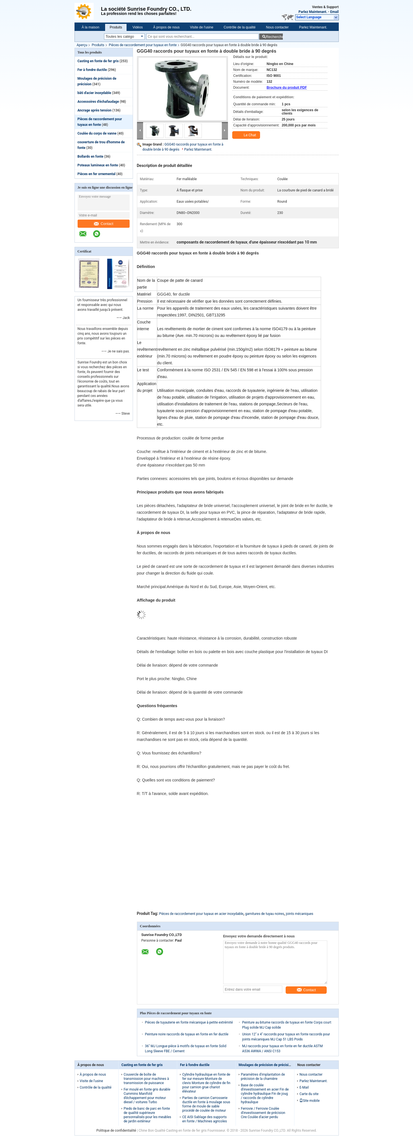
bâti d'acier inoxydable (94, 93)
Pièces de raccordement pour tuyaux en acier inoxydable (201, 914)
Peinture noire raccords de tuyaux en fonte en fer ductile (187, 1034)
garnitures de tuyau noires (264, 914)
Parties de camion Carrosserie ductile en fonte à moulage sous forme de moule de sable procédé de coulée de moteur (206, 1104)
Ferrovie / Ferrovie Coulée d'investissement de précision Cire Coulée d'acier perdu (263, 1113)
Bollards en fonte (90, 156)
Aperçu (82, 45)
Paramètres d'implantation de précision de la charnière (263, 1077)
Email (334, 12)
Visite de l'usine (201, 27)
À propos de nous (166, 27)
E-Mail (304, 1087)
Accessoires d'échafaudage (98, 102)
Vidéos (137, 27)
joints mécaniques (299, 914)
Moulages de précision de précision (265, 1065)
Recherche (274, 37)
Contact (103, 224)
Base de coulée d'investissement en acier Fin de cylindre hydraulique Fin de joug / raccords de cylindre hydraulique (265, 1093)
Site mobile (309, 1101)
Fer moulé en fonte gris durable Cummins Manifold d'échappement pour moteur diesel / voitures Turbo (147, 1095)
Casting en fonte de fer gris (98, 61)
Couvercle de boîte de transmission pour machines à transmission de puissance (146, 1079)
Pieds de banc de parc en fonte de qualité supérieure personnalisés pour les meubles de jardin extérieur (147, 1115)
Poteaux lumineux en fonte (98, 165)
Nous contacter (277, 27)
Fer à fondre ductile (92, 70)
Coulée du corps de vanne (97, 133)
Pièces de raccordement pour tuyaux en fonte (143, 45)
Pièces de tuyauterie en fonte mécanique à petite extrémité (189, 1022)
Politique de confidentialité (116, 1130)
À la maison (91, 27)
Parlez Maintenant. (313, 12)
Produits (116, 27)
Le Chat (246, 135)
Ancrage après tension (95, 110)
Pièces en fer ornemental (97, 174)
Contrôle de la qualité (240, 27)
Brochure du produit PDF (287, 88)
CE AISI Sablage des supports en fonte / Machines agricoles (204, 1119)
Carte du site (309, 1094)
